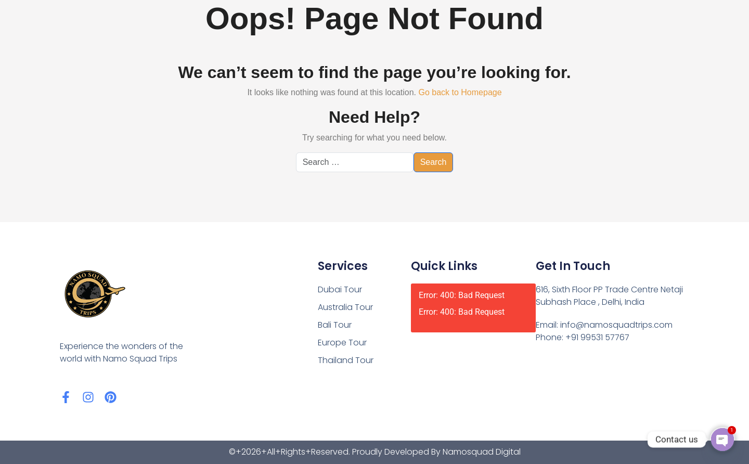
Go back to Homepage (459, 92)
